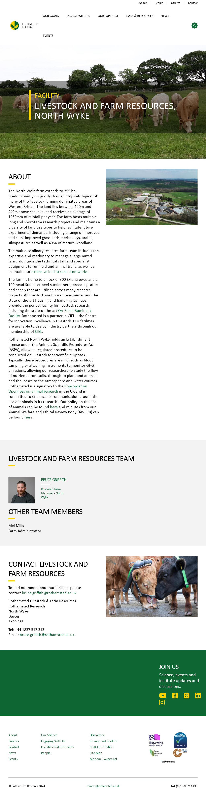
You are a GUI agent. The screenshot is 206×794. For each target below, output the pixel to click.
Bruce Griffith (54, 479)
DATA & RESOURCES (139, 15)
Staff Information (101, 747)
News (12, 753)
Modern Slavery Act (103, 759)
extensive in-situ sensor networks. (60, 271)
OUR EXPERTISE (108, 15)
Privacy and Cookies (103, 741)
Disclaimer (97, 735)
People (159, 2)
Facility (47, 95)
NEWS (165, 15)
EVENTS (48, 35)
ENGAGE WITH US (78, 15)
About (143, 2)
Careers (175, 2)
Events (13, 759)
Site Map (96, 753)
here (54, 406)
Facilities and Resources (57, 747)
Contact (193, 2)
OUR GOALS (51, 15)
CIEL (38, 331)
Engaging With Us (53, 741)
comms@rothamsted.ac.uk (103, 786)
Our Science (49, 735)
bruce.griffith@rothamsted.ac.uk (49, 592)
